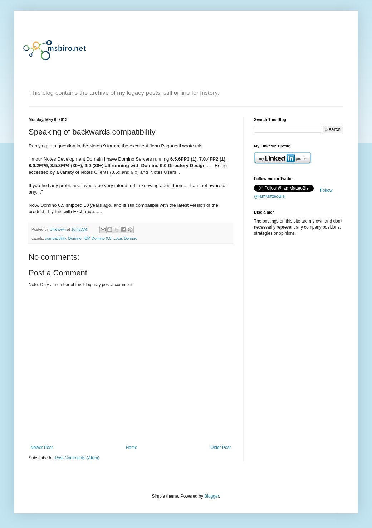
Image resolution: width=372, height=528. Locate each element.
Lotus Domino (125, 238)
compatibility (55, 238)
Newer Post (41, 447)
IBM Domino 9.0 (97, 238)
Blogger (211, 496)
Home (131, 447)
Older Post (220, 447)
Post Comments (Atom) (77, 457)
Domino (74, 238)
